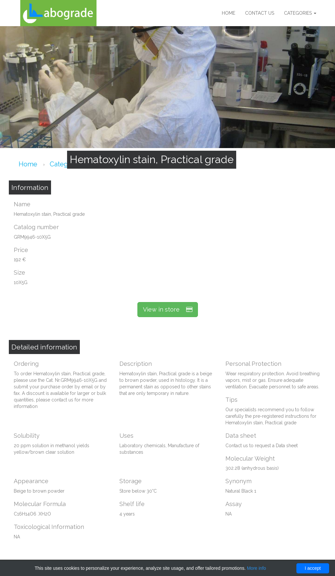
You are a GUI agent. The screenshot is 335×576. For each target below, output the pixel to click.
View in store (167, 309)
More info (256, 568)
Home (228, 13)
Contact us (259, 13)
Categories (300, 13)
